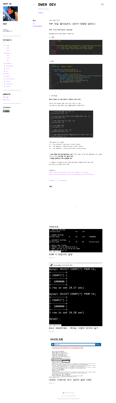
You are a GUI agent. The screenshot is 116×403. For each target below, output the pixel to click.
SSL (8, 60)
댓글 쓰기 (52, 257)
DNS (8, 55)
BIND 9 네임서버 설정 (60, 254)
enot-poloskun (72, 395)
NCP (8, 50)
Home (40, 13)
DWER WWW (5, 97)
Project (8, 81)
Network (8, 53)
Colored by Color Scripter (97, 53)
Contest (8, 86)
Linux (7, 68)
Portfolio (6, 73)
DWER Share (6, 99)
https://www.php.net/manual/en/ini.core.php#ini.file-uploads (68, 172)
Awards (8, 76)
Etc (7, 71)
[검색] (102, 4)
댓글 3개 (51, 331)
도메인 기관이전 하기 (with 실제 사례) (70, 380)
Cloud (7, 45)
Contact (48, 13)
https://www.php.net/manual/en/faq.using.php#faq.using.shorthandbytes (71, 174)
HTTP (8, 58)
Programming (37, 26)
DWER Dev (47, 5)
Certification (10, 79)
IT (33, 24)
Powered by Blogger (68, 393)
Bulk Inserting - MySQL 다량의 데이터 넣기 (73, 328)
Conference (9, 84)
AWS (8, 48)
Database (8, 63)
